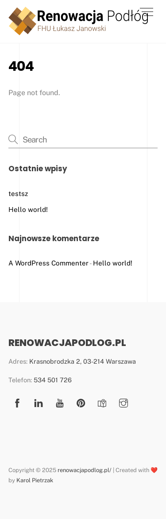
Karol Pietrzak (34, 480)
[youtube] (60, 402)
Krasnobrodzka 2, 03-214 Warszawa (82, 361)
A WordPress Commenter (48, 263)
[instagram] (123, 402)
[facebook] (17, 402)
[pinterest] (81, 402)
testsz (18, 193)
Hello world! (28, 209)
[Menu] (146, 12)
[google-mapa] (102, 402)
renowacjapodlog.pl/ (85, 470)
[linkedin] (38, 402)
